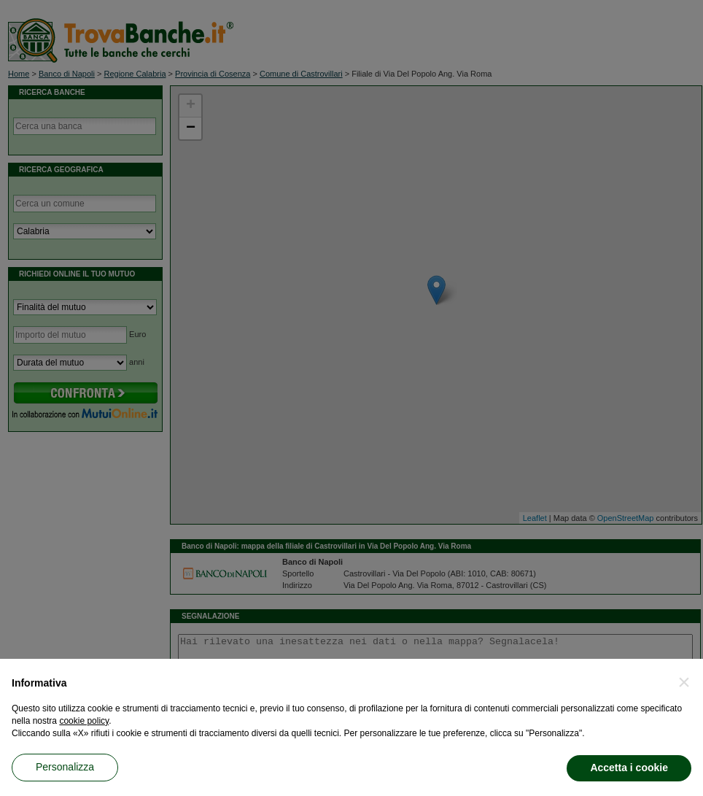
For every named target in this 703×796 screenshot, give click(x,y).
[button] (684, 682)
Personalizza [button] (65, 767)
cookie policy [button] (84, 721)
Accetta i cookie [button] (629, 767)
